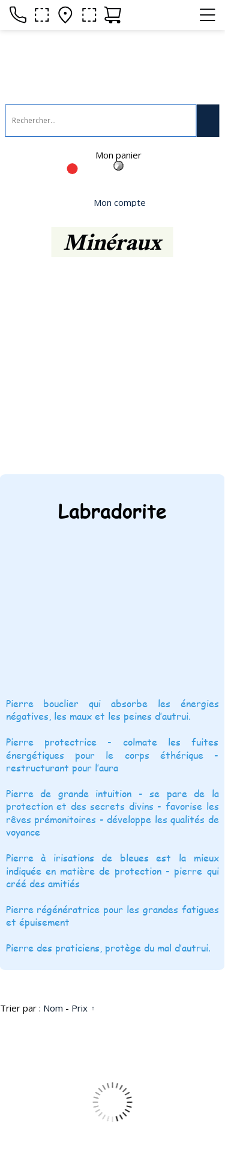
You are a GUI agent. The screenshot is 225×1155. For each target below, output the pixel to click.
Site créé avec (54, 1139)
